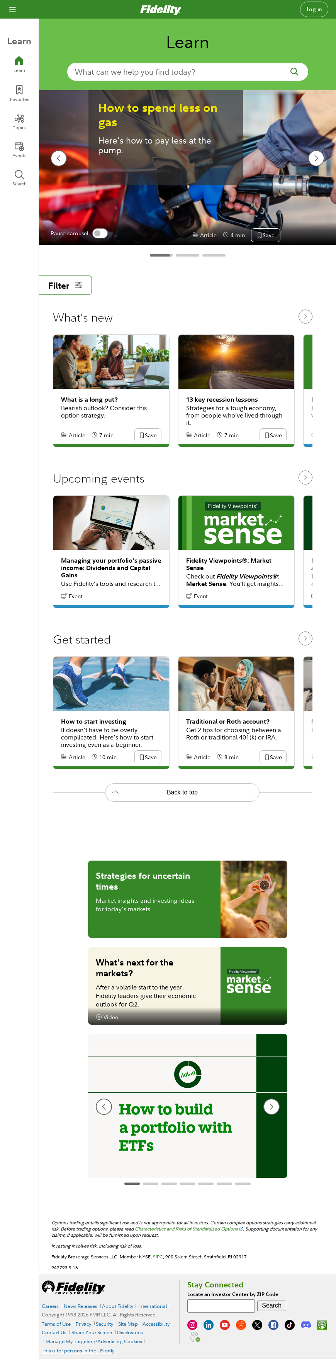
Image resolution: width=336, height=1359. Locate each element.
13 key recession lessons (222, 399)
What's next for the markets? (134, 967)
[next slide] (316, 158)
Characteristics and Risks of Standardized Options (186, 1228)
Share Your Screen (91, 1332)
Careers (50, 1306)
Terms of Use (56, 1324)
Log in (314, 9)
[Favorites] (19, 93)
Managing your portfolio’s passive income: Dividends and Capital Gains (111, 568)
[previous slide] (59, 158)
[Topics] (19, 122)
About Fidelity (117, 1306)
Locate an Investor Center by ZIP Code (232, 1294)
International (152, 1306)
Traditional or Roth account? (228, 721)
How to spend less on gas (157, 115)
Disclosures (130, 1332)
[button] (268, 236)
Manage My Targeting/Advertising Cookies (94, 1341)
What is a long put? (89, 399)
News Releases (80, 1306)
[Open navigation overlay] (12, 9)
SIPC (158, 1256)
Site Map (128, 1324)
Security (104, 1324)
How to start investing (93, 721)
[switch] (100, 233)
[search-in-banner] (187, 72)
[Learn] (19, 64)
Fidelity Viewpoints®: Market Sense (229, 564)
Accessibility (156, 1324)
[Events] (19, 150)
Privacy (83, 1324)
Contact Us (54, 1332)
